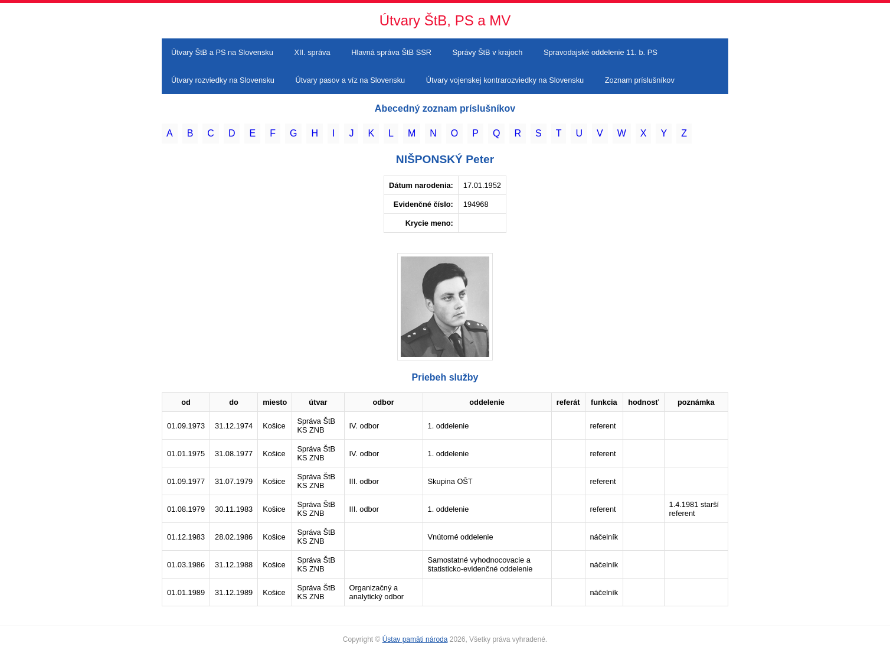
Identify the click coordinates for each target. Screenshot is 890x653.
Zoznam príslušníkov (640, 80)
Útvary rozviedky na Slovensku (222, 80)
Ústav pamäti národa (415, 639)
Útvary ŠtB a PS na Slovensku (222, 52)
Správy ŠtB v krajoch (488, 52)
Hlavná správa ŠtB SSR (391, 52)
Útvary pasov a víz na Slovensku (350, 80)
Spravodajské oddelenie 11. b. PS (600, 52)
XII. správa (312, 52)
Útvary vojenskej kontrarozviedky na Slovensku (505, 80)
